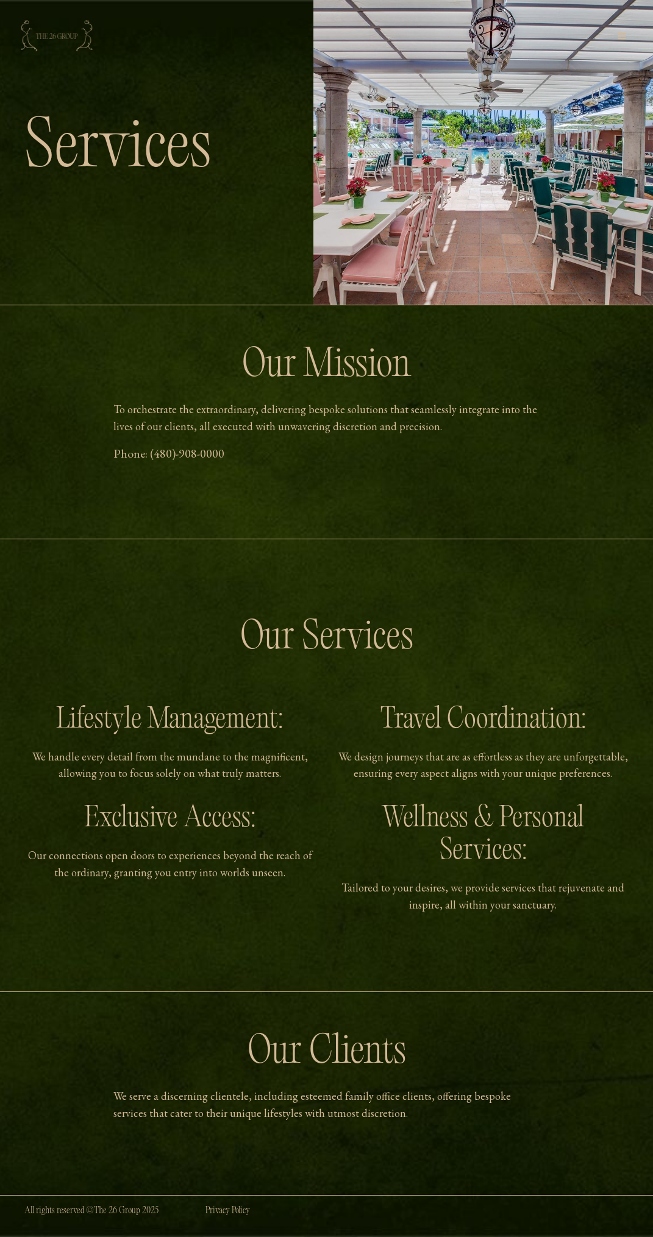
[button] (622, 36)
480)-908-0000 (189, 453)
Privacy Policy (227, 1211)
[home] (56, 36)
